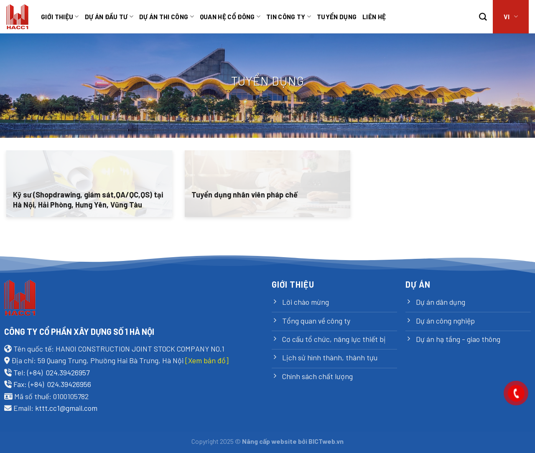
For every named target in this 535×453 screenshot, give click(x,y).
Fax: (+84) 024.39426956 (52, 384)
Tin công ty (288, 17)
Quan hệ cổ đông (230, 17)
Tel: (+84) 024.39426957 (51, 372)
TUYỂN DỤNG (337, 16)
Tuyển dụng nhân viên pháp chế (244, 194)
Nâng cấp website (269, 441)
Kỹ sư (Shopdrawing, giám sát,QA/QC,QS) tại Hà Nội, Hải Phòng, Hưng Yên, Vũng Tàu (88, 199)
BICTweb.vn (326, 441)
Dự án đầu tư (109, 17)
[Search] (483, 17)
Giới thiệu (60, 17)
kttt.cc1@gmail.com (66, 408)
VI (511, 17)
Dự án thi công (166, 17)
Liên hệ (374, 16)
